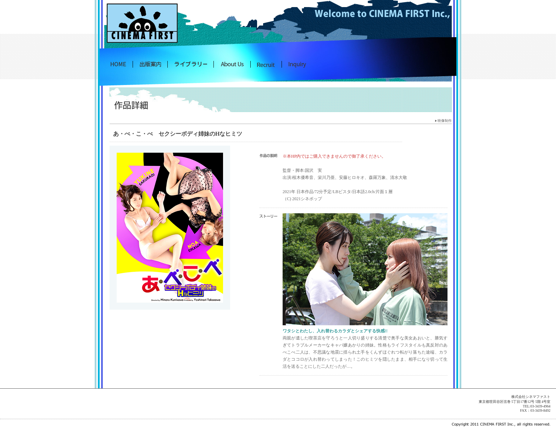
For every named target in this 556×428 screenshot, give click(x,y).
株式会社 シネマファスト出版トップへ (118, 64)
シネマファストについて (232, 64)
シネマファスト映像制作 (190, 64)
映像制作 (445, 121)
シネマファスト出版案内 (150, 64)
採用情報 (266, 64)
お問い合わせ (297, 64)
